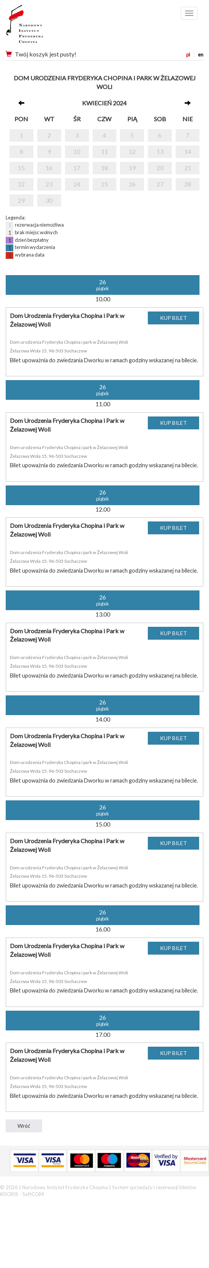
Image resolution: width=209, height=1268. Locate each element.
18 (104, 167)
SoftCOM (33, 1194)
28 (187, 184)
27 (160, 184)
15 (21, 167)
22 (21, 184)
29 (21, 200)
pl (188, 55)
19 (132, 167)
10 (76, 151)
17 (76, 167)
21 (187, 167)
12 (132, 151)
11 (104, 151)
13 (160, 151)
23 (49, 184)
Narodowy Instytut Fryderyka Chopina (39, 26)
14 (187, 151)
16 (49, 167)
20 (160, 167)
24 (76, 184)
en (200, 55)
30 (49, 200)
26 (132, 184)
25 (104, 184)
